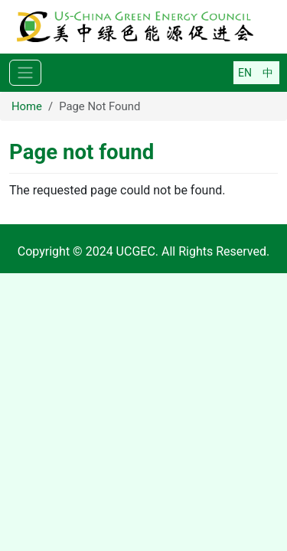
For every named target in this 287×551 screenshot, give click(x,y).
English (244, 73)
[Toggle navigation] (25, 73)
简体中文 (267, 73)
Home (26, 106)
